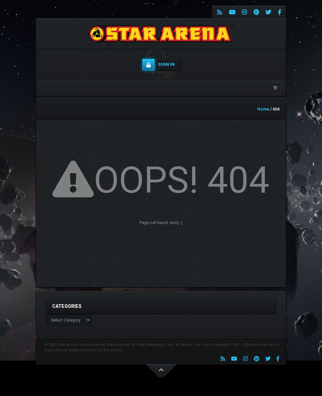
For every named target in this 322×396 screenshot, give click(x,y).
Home (263, 109)
